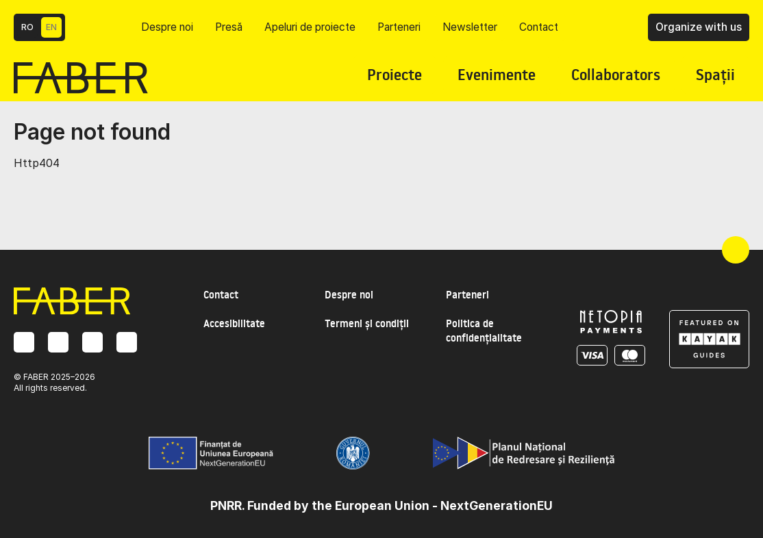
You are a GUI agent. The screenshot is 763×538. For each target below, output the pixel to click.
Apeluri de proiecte (309, 27)
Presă (228, 27)
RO (27, 27)
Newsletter (469, 27)
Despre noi (167, 27)
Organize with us (698, 27)
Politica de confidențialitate (484, 331)
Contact (538, 27)
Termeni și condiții (367, 323)
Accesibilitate (234, 323)
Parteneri (399, 27)
